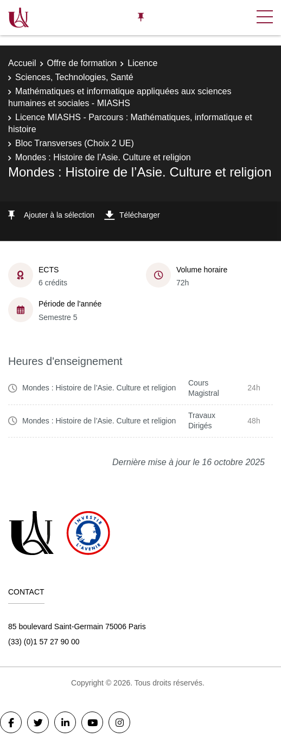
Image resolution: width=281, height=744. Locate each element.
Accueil (22, 63)
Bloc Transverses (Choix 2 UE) (74, 143)
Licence (142, 63)
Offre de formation (82, 63)
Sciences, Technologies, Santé (74, 77)
